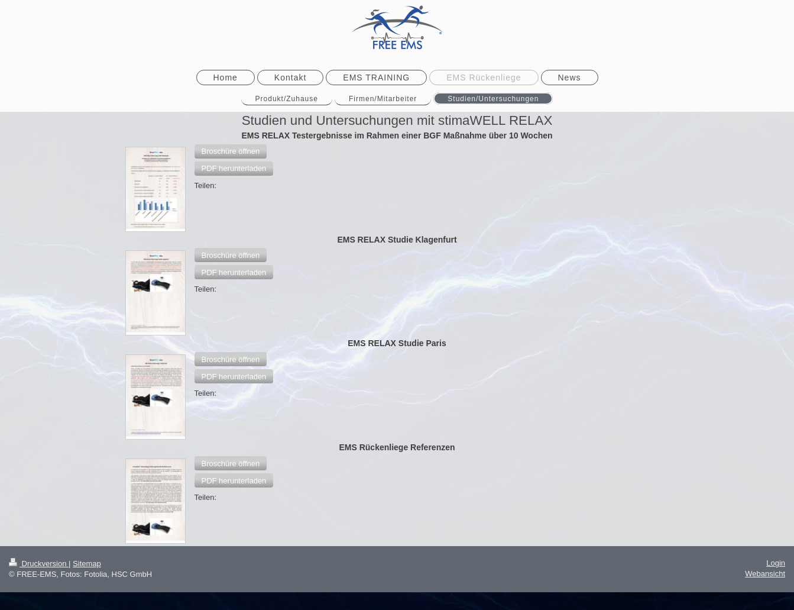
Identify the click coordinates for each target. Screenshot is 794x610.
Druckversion (39, 563)
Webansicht (765, 573)
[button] (231, 151)
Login (775, 563)
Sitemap (87, 563)
